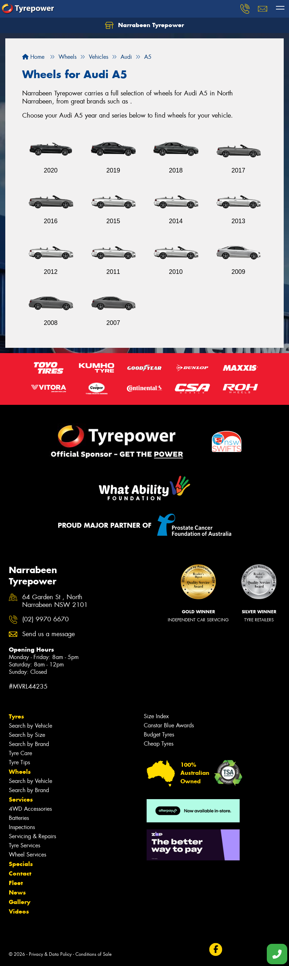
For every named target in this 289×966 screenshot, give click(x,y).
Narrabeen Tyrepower (144, 25)
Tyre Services (24, 845)
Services (21, 799)
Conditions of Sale (93, 954)
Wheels (20, 772)
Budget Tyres (159, 734)
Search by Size (27, 735)
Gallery (19, 902)
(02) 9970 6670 (45, 619)
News (17, 892)
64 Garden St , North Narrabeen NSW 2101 (55, 601)
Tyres (16, 716)
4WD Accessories (30, 809)
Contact (20, 873)
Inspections (22, 827)
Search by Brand (29, 744)
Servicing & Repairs (32, 836)
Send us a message (48, 634)
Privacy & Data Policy (50, 954)
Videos (19, 911)
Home (33, 57)
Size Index (156, 716)
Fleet (16, 883)
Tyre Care (20, 753)
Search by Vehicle (30, 725)
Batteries (19, 818)
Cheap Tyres (158, 743)
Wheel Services (27, 854)
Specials (21, 864)
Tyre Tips (19, 762)
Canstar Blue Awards (169, 725)
